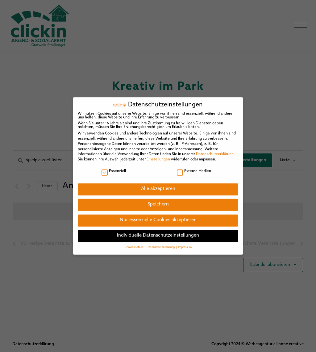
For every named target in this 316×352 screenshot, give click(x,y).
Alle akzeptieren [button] (158, 184)
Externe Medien (194, 167)
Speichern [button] (158, 200)
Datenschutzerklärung (215, 150)
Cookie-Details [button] (134, 242)
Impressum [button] (185, 242)
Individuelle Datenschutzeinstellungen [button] (158, 231)
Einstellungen (158, 155)
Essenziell (114, 167)
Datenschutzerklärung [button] (161, 242)
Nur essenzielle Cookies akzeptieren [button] (158, 215)
